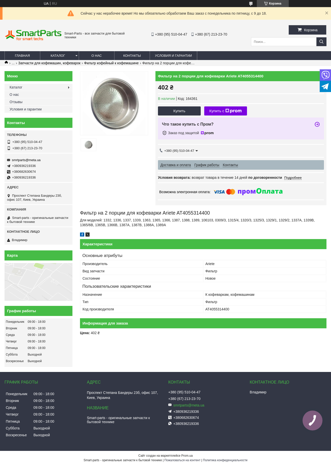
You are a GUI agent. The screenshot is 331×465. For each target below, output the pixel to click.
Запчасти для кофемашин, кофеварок (49, 63)
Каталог (58, 55)
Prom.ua (187, 455)
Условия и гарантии (173, 55)
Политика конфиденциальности (225, 460)
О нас (97, 55)
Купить (179, 111)
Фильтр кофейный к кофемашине (111, 63)
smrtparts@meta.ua (26, 160)
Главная (22, 55)
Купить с (225, 111)
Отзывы (16, 102)
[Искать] (321, 41)
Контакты (132, 55)
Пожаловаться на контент (182, 460)
